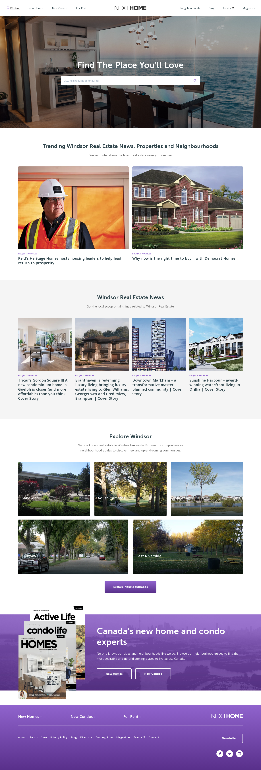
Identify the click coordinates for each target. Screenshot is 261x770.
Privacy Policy (58, 737)
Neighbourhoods (190, 8)
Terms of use (38, 737)
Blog (211, 8)
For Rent (81, 8)
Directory (86, 737)
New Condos (59, 8)
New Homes (35, 8)
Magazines (249, 8)
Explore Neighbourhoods (130, 587)
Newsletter (229, 738)
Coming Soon (104, 737)
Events (228, 8)
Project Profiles (27, 375)
